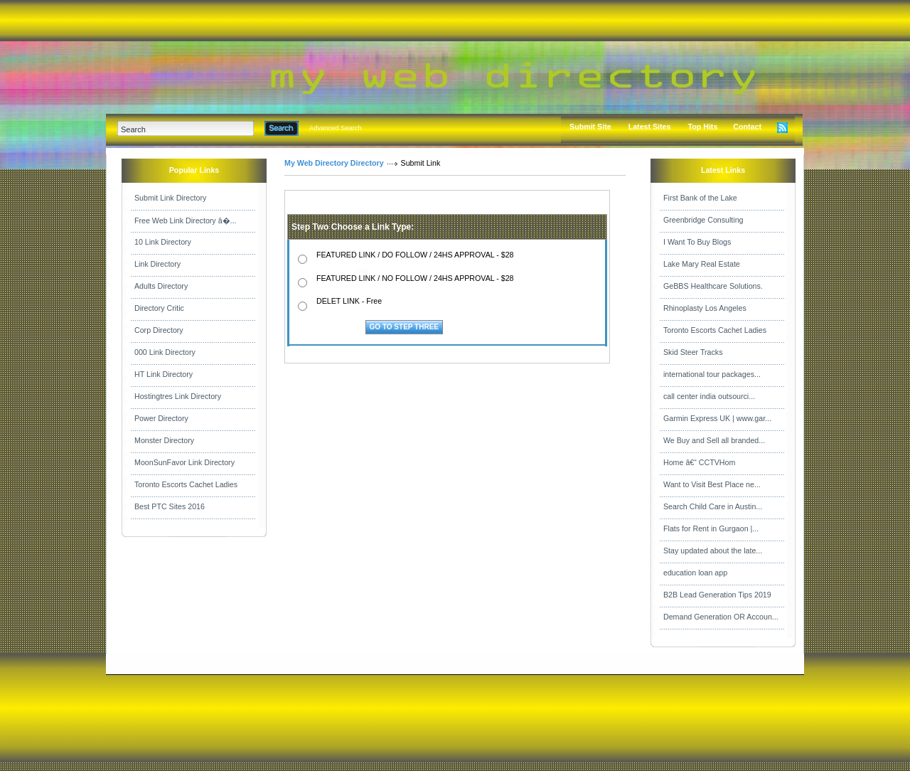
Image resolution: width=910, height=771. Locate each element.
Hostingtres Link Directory (177, 396)
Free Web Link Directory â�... (185, 220)
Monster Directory (164, 440)
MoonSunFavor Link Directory (184, 462)
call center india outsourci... (709, 396)
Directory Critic (159, 308)
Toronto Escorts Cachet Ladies (185, 484)
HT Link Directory (163, 374)
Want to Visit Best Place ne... (712, 484)
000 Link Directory (165, 352)
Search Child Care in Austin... (712, 506)
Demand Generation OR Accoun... (720, 616)
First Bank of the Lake (700, 197)
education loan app (695, 572)
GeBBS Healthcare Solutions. (713, 286)
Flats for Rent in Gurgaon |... (711, 528)
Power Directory (161, 418)
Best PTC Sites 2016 (169, 506)
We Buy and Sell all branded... (714, 440)
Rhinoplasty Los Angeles (704, 308)
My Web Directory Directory (334, 163)
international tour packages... (712, 374)
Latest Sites (649, 126)
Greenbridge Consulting (703, 220)
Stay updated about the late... (712, 550)
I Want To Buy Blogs (697, 242)
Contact (747, 126)
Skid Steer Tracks (693, 352)
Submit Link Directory (170, 197)
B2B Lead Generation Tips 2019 (717, 594)
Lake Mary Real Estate (701, 264)
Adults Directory (161, 286)
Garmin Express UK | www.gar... (717, 418)
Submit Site (590, 126)
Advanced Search (335, 128)
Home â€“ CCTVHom (699, 462)
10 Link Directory (162, 242)
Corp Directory (158, 330)
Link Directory (157, 264)
